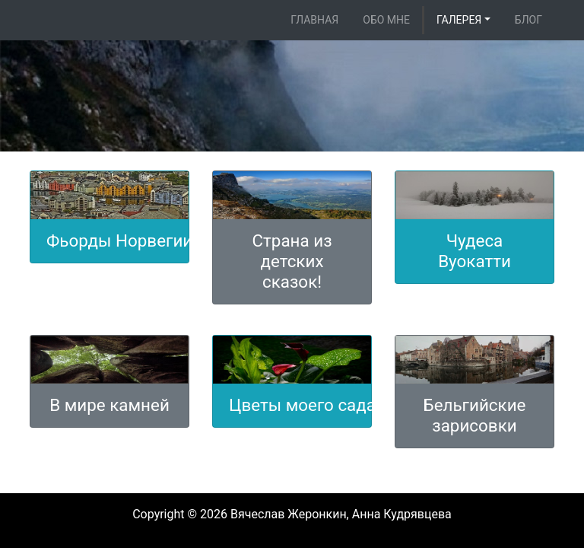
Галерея (458, 20)
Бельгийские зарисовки (475, 415)
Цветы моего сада (302, 405)
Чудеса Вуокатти (474, 251)
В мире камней (109, 405)
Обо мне (386, 20)
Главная (314, 20)
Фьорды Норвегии (119, 240)
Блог (528, 20)
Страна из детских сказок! (292, 261)
